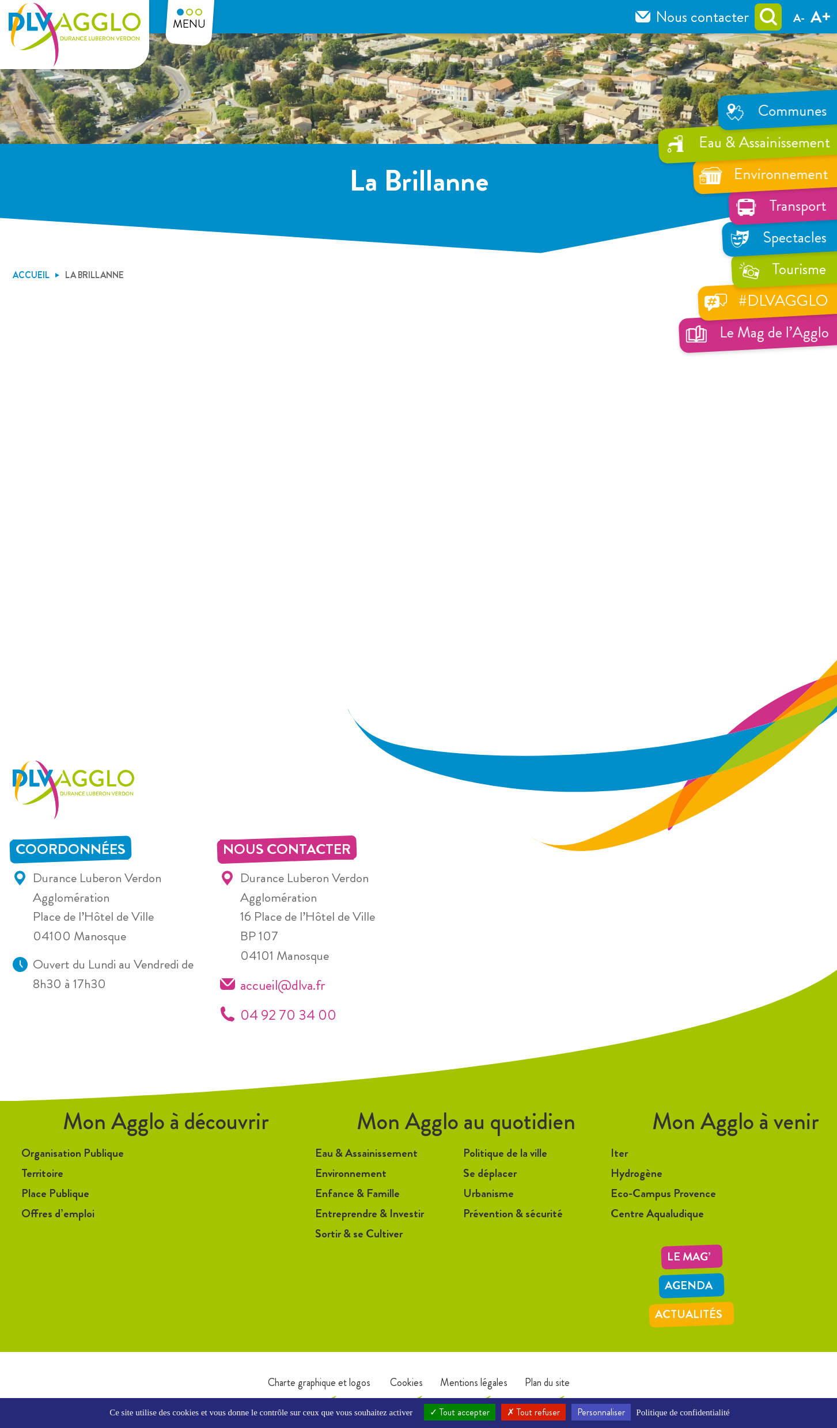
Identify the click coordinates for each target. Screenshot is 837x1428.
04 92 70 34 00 (288, 1015)
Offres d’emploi (57, 1213)
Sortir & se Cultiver (359, 1233)
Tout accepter (460, 1412)
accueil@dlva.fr (282, 985)
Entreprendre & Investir (369, 1213)
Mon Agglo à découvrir (166, 1121)
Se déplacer (490, 1173)
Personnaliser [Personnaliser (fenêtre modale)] (601, 1412)
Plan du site (547, 1382)
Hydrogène (636, 1173)
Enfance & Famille (357, 1193)
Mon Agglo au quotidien (466, 1121)
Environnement (351, 1173)
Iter (619, 1153)
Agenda (689, 1285)
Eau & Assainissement (366, 1153)
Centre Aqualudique (657, 1213)
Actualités (688, 1314)
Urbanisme (488, 1193)
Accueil (31, 275)
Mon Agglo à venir (735, 1121)
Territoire (42, 1173)
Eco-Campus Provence (663, 1193)
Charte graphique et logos (319, 1382)
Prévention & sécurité (513, 1213)
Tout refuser (533, 1412)
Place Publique (55, 1193)
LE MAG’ (689, 1256)
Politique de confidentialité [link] (682, 1412)
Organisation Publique (72, 1153)
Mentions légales (473, 1382)
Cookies (405, 1382)
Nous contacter (702, 17)
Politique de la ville (505, 1153)
